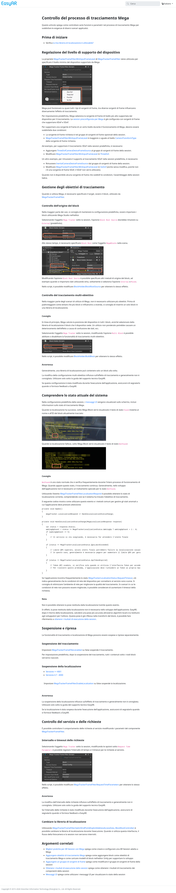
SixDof (103, 167)
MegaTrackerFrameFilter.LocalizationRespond (81, 493)
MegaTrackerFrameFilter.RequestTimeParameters (96, 784)
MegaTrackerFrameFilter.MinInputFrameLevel (74, 59)
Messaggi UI (51, 874)
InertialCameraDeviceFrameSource (72, 163)
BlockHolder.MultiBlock (84, 356)
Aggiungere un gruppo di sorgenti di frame (65, 861)
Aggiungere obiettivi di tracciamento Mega (65, 855)
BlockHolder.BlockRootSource (87, 286)
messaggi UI (91, 402)
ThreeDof (104, 154)
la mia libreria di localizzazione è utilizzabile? (73, 43)
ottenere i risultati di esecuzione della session (75, 619)
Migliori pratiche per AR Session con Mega (65, 849)
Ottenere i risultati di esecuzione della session (67, 868)
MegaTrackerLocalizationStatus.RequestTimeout (110, 578)
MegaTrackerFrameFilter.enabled (67, 650)
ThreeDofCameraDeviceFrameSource (74, 150)
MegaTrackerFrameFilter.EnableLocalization (74, 683)
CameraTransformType (125, 138)
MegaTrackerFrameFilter (109, 59)
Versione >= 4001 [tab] (54, 671)
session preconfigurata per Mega (88, 119)
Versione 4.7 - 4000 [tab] (54, 675)
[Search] (142, 3)
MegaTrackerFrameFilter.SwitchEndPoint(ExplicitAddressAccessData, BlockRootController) (93, 828)
